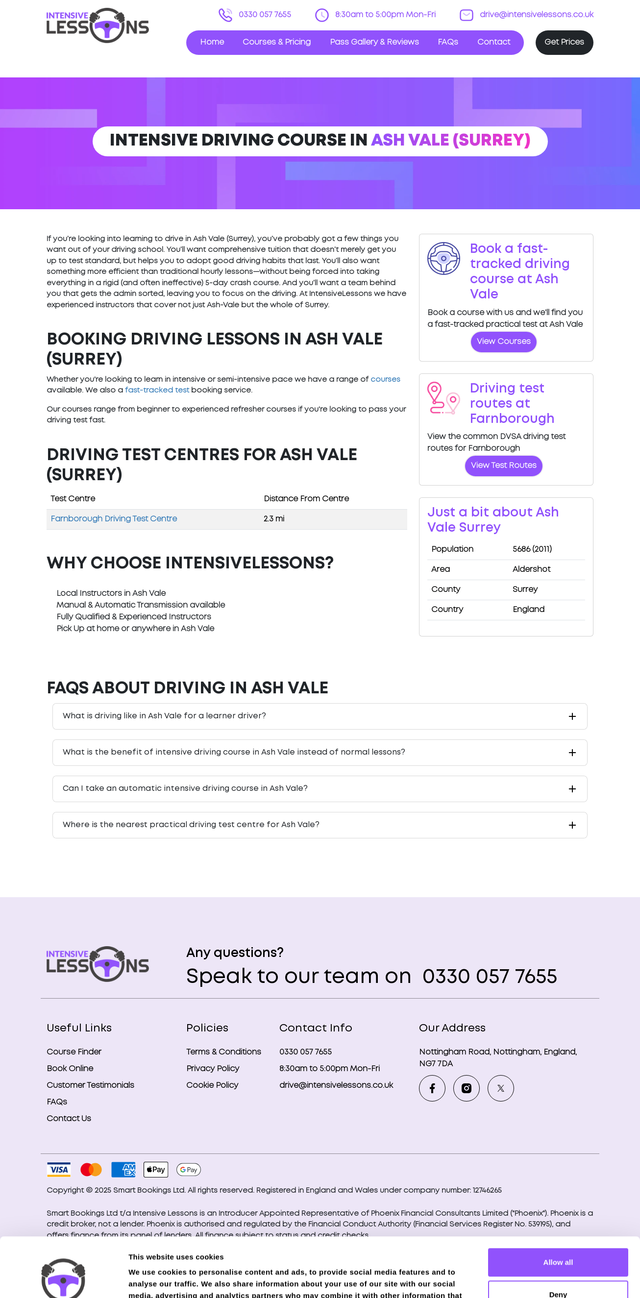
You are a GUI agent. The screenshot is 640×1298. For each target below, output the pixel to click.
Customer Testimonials (90, 1085)
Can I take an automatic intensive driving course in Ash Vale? (185, 788)
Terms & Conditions (223, 1052)
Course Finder (74, 1052)
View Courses (504, 341)
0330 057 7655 (264, 15)
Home (212, 42)
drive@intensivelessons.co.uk (535, 15)
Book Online (70, 1069)
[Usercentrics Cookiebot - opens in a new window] (63, 1279)
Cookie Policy (212, 1085)
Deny (558, 1238)
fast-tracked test (157, 390)
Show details (151, 1278)
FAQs (448, 42)
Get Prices (564, 42)
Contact (493, 42)
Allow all (558, 1206)
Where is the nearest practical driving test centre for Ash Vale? (191, 825)
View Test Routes (504, 465)
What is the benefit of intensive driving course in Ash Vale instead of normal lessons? (234, 752)
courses (385, 379)
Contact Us (69, 1119)
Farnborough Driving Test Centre (113, 519)
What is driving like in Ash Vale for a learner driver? (164, 716)
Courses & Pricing (277, 42)
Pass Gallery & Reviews (374, 42)
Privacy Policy (212, 1069)
